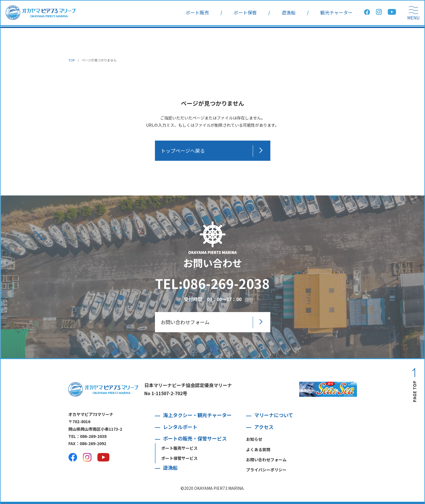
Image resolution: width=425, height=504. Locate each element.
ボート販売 (197, 13)
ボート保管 (245, 13)
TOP (71, 60)
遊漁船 (288, 13)
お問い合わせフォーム (185, 322)
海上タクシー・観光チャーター (197, 415)
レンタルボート (180, 426)
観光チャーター (336, 13)
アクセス (264, 426)
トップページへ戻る (183, 150)
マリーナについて (273, 415)
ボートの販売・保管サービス (195, 438)
